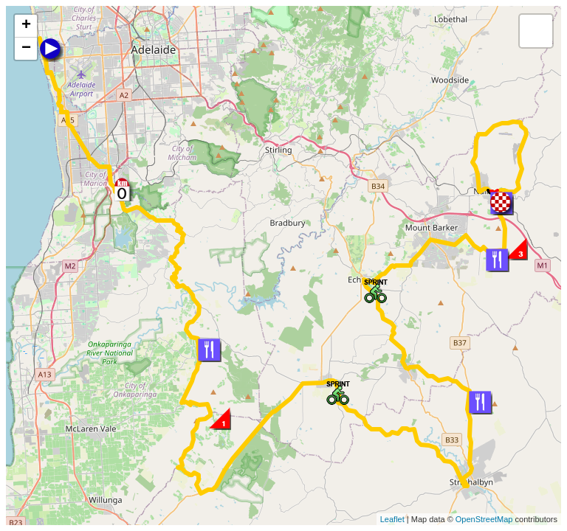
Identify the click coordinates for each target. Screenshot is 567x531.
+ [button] (26, 26)
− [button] (26, 49)
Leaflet (392, 519)
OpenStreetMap (484, 519)
